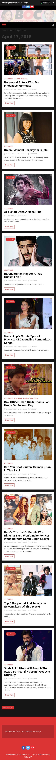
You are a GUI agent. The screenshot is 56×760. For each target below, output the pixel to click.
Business (26, 398)
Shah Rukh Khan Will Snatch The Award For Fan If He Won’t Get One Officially (27, 672)
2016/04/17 (32, 89)
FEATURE (17, 79)
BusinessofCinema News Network (15, 89)
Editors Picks (34, 398)
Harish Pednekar (10, 216)
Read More (9, 103)
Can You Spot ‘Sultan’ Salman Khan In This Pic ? (27, 468)
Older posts (7, 708)
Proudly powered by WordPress (18, 754)
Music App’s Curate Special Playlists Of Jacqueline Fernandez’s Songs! (27, 339)
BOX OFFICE (18, 398)
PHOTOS (24, 79)
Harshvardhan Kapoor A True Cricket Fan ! (23, 275)
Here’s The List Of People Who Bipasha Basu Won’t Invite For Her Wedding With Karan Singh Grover (26, 535)
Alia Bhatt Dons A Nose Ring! (23, 211)
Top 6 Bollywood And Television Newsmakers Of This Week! (25, 605)
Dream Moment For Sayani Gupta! (26, 150)
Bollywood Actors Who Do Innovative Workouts (21, 84)
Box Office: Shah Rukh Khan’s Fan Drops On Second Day (26, 403)
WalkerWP (28, 757)
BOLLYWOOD (8, 79)
